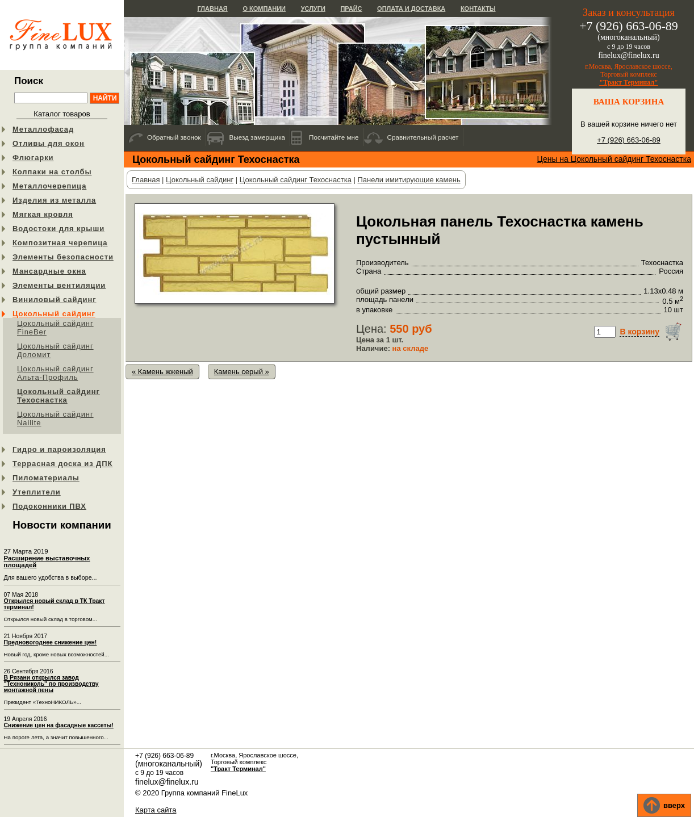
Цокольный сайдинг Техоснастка (58, 395)
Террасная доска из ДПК (62, 463)
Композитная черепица (59, 242)
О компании (264, 8)
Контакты (478, 8)
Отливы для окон (48, 143)
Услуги (313, 8)
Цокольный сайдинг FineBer (55, 327)
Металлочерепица (49, 186)
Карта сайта (155, 810)
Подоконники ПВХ (49, 506)
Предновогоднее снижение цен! (50, 642)
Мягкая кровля (42, 214)
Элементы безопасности (63, 257)
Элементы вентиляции (59, 285)
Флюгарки (33, 157)
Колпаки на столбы (51, 171)
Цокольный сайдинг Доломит (55, 350)
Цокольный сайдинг (53, 313)
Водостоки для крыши (58, 228)
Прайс (351, 8)
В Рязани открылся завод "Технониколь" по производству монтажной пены (51, 683)
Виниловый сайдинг (54, 299)
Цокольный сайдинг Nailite (55, 418)
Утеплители (36, 492)
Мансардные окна (49, 271)
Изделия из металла (54, 200)
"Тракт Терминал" (628, 82)
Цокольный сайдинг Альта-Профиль (55, 373)
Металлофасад (43, 129)
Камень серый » (241, 371)
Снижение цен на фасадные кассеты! (59, 725)
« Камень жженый (162, 371)
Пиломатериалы (46, 478)
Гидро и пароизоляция (59, 449)
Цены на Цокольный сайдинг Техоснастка (614, 159)
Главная (212, 8)
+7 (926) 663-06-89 (628, 140)
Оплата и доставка (411, 8)
